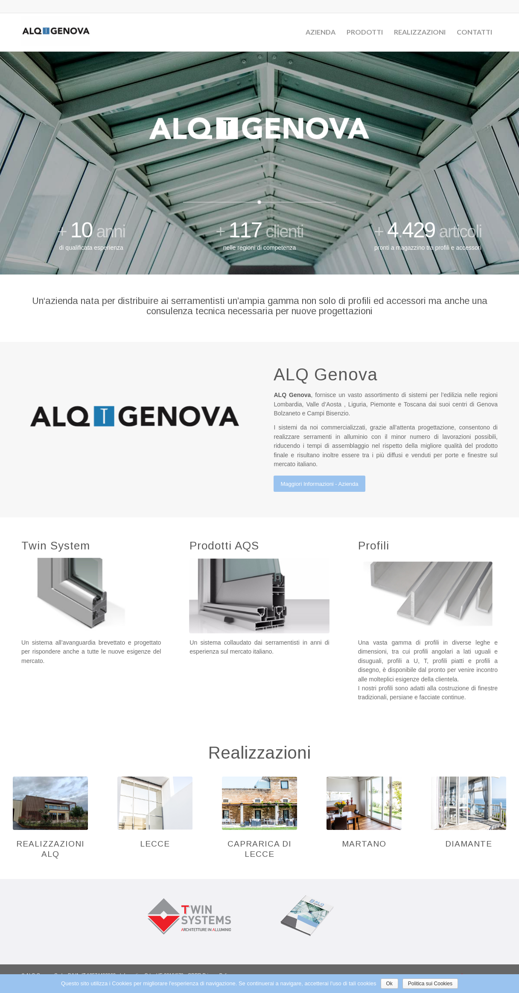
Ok (389, 984)
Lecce (155, 843)
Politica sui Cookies (430, 984)
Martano (364, 843)
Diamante (468, 843)
